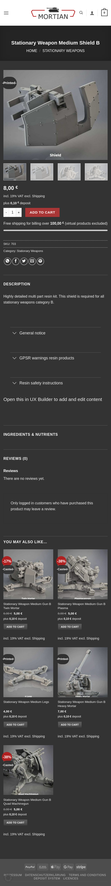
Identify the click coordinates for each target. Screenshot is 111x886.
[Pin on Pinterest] (40, 261)
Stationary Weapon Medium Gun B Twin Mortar (27, 606)
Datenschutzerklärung (45, 875)
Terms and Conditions (87, 875)
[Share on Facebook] (16, 261)
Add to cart (42, 212)
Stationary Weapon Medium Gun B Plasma (82, 606)
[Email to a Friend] (32, 261)
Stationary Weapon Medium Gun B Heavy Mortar (82, 704)
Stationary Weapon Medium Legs (26, 702)
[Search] (81, 12)
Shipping (38, 196)
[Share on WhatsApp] (7, 261)
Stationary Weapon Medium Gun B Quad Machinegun (27, 802)
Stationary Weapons (64, 51)
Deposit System (47, 878)
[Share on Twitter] (24, 261)
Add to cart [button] (15, 626)
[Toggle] (14, 333)
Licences (70, 878)
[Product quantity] (12, 212)
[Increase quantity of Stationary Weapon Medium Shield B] (19, 212)
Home (31, 51)
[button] (6, 12)
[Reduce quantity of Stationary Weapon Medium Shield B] (6, 212)
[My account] (92, 13)
